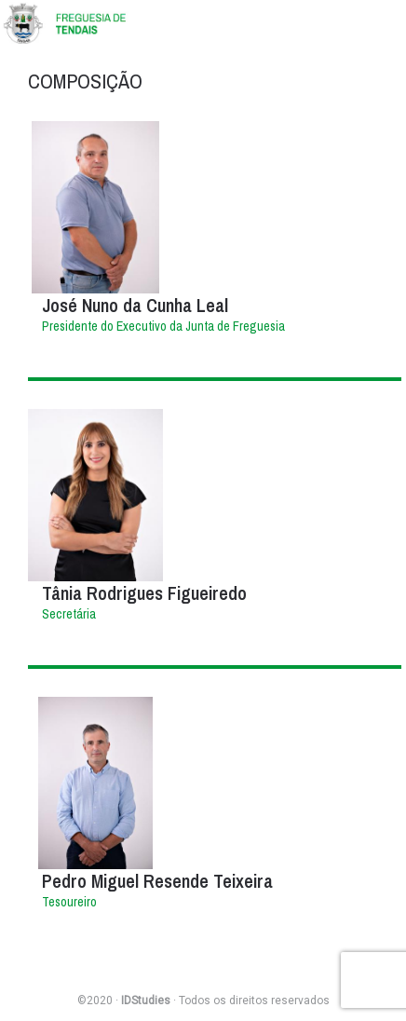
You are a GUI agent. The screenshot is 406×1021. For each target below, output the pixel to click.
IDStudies (145, 1000)
